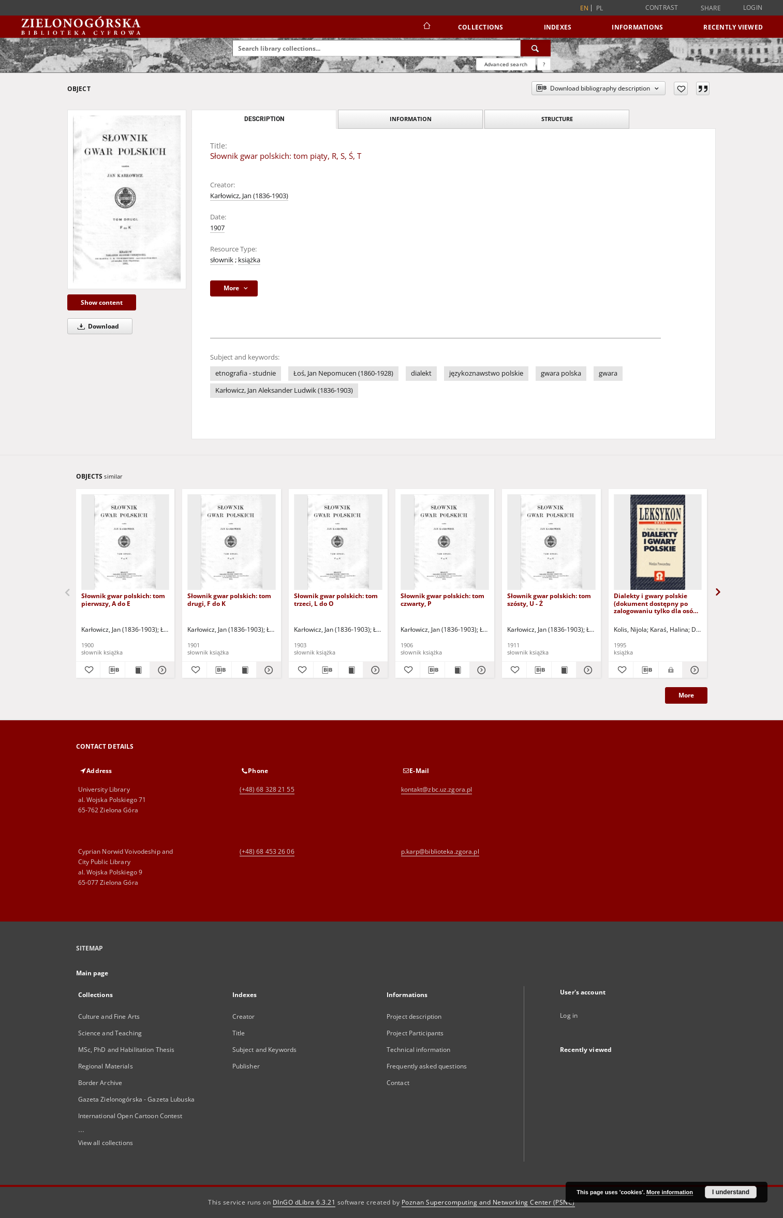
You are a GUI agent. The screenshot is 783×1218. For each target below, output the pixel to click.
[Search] (536, 48)
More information (669, 1192)
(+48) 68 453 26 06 (267, 851)
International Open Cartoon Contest (130, 1115)
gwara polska (561, 373)
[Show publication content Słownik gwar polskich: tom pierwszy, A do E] (137, 670)
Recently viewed (733, 27)
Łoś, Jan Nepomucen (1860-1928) (343, 373)
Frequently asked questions (427, 1066)
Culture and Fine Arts (109, 1016)
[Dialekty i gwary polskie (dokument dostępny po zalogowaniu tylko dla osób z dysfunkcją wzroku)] (658, 542)
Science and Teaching (110, 1033)
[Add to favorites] (681, 88)
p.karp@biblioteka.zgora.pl (440, 851)
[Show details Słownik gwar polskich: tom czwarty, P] (480, 670)
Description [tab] (264, 119)
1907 (217, 228)
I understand (730, 1192)
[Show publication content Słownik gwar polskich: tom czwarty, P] (457, 670)
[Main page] (426, 27)
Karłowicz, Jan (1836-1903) (249, 195)
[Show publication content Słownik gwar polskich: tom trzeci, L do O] (350, 670)
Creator (243, 1016)
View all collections (105, 1142)
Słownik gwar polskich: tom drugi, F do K (229, 599)
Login (752, 7)
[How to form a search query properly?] (544, 64)
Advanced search (505, 64)
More (686, 695)
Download (96, 326)
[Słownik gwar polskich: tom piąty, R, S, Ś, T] (127, 199)
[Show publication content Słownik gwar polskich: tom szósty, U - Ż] (564, 670)
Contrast (661, 7)
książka (249, 260)
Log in (569, 1015)
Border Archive (100, 1082)
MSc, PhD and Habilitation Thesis (126, 1049)
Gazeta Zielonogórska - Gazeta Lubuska (136, 1099)
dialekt (421, 373)
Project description (414, 1016)
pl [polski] (599, 8)
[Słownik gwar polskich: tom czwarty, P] (445, 542)
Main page (92, 973)
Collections (481, 27)
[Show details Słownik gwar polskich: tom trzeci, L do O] (374, 670)
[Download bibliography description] (112, 670)
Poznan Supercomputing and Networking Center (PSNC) (488, 1202)
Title (238, 1033)
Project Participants (415, 1033)
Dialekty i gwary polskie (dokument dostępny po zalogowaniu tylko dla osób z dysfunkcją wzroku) (658, 603)
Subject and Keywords (264, 1049)
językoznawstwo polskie (486, 373)
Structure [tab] (557, 119)
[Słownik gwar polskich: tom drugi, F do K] (231, 542)
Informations (637, 27)
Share (711, 8)
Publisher (246, 1066)
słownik (221, 260)
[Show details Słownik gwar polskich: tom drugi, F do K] (267, 670)
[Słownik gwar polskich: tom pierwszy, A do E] (125, 542)
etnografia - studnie (245, 373)
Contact (398, 1082)
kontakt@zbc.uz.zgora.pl (436, 789)
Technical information (419, 1049)
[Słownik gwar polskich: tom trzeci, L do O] (338, 542)
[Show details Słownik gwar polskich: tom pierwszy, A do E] (161, 670)
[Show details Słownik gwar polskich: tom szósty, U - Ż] (587, 670)
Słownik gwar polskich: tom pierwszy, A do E (123, 599)
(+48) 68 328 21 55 (267, 789)
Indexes (558, 27)
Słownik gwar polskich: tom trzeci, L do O (336, 599)
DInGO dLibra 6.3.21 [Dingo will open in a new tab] (304, 1202)
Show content (102, 302)
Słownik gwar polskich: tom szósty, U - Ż (549, 599)
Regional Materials (105, 1066)
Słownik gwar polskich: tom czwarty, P (442, 599)
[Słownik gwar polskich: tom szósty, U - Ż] (551, 542)
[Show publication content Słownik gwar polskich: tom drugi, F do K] (244, 670)
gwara (608, 373)
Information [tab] (411, 119)
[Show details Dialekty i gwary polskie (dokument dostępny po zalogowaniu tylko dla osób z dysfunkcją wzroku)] (693, 670)
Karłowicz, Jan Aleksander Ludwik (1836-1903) (284, 390)
